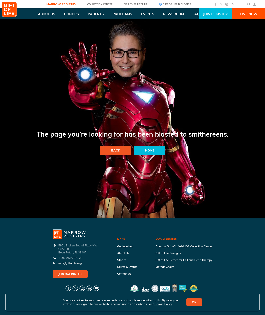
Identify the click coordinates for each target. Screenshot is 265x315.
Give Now (248, 14)
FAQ (196, 14)
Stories (121, 260)
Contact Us (124, 273)
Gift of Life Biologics (174, 4)
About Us (123, 253)
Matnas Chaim (165, 267)
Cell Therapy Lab (135, 4)
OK (194, 302)
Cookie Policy (163, 304)
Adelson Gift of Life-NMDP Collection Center (184, 246)
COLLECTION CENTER (100, 4)
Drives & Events (127, 267)
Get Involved (125, 246)
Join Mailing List (70, 274)
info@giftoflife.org (70, 263)
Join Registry (215, 14)
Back (115, 150)
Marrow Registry (61, 4)
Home (149, 150)
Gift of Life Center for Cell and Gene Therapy (184, 260)
